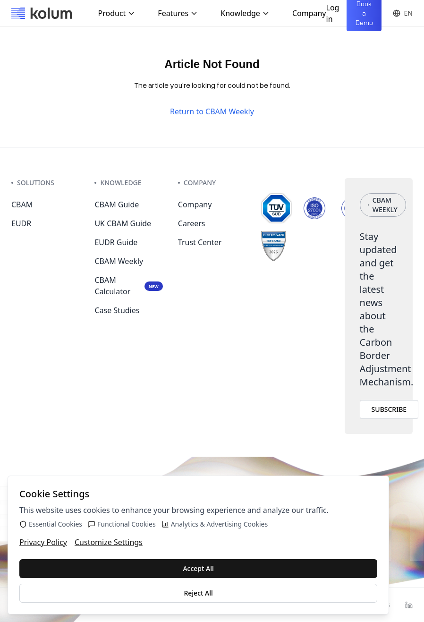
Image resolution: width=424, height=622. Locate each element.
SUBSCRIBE (389, 409)
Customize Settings (109, 542)
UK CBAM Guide (122, 223)
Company (309, 13)
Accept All (198, 568)
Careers (191, 223)
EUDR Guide (115, 242)
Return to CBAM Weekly (212, 111)
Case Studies (116, 310)
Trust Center (200, 242)
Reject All (198, 592)
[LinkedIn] (409, 605)
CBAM (22, 204)
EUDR (21, 223)
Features (178, 13)
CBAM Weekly (118, 261)
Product (117, 13)
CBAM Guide (116, 204)
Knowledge (245, 13)
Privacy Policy (43, 542)
